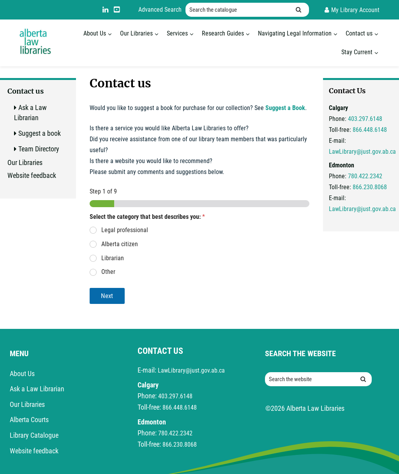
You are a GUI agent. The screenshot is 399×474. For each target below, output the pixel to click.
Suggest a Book (285, 108)
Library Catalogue (34, 435)
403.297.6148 (365, 118)
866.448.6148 (370, 129)
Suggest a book (39, 133)
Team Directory (38, 149)
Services (177, 33)
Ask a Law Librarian (37, 389)
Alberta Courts (29, 419)
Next (107, 296)
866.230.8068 (370, 187)
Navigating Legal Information (295, 33)
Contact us (359, 33)
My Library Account (355, 10)
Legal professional (124, 230)
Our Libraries (136, 33)
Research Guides (223, 33)
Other (108, 271)
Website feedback (31, 175)
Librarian (112, 258)
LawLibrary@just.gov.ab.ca (362, 151)
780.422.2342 (365, 176)
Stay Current (357, 52)
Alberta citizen (119, 244)
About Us (94, 33)
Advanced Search (160, 9)
